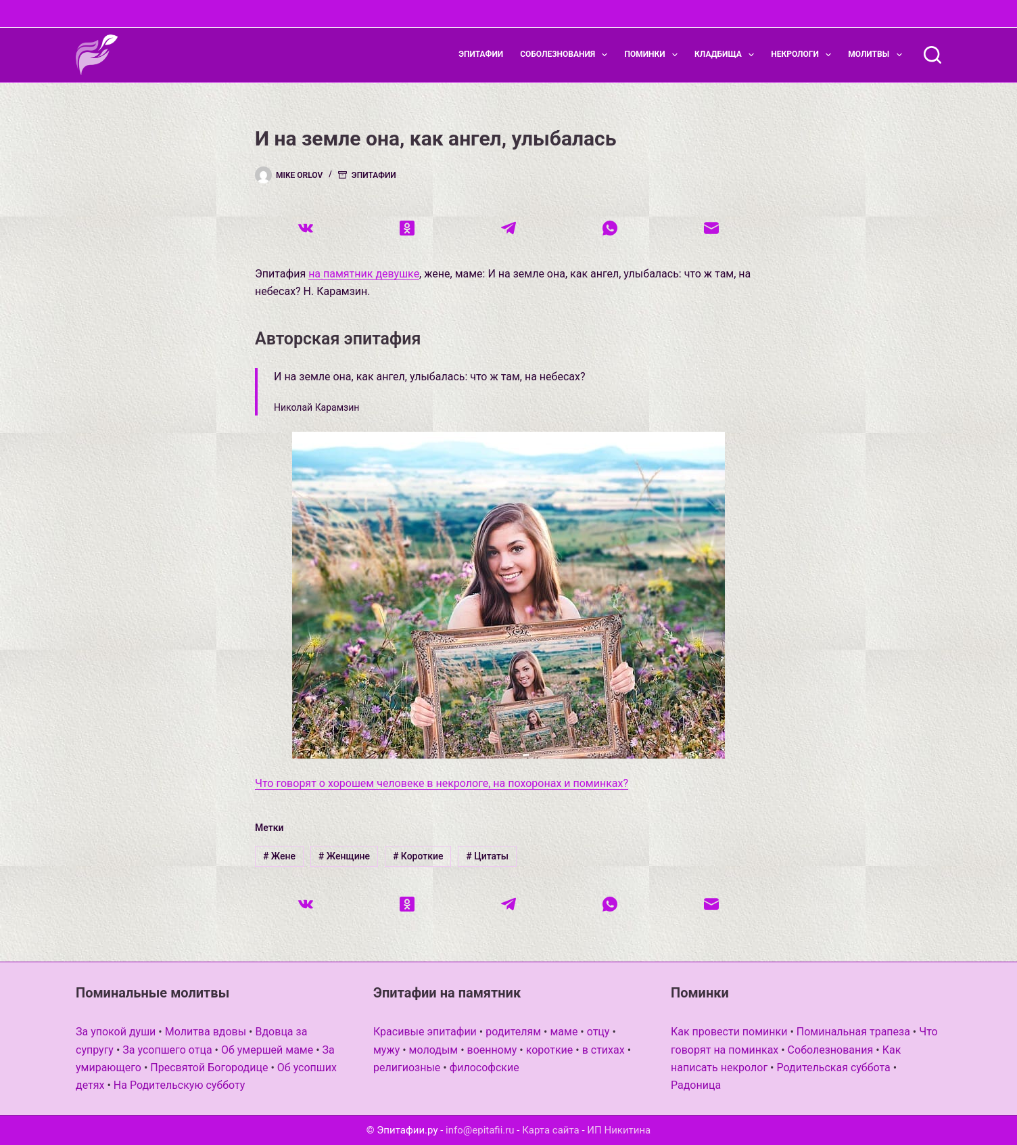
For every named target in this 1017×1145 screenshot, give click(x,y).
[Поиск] (932, 55)
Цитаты (487, 856)
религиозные (406, 1067)
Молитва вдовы (205, 1031)
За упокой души (116, 1031)
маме (563, 1031)
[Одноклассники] (407, 228)
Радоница (696, 1085)
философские (484, 1067)
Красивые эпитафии (425, 1031)
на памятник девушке (363, 273)
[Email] (711, 228)
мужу (386, 1049)
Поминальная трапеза (853, 1031)
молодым (433, 1049)
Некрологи (803, 55)
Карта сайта (551, 1130)
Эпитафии (480, 54)
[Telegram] (508, 228)
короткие (549, 1049)
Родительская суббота (833, 1067)
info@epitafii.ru (480, 1130)
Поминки (653, 55)
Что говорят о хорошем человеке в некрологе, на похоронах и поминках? (441, 783)
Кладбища (726, 55)
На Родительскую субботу (179, 1085)
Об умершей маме (267, 1049)
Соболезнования (566, 55)
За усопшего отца (167, 1049)
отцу (598, 1031)
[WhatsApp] (610, 228)
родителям (513, 1031)
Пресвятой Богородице (209, 1067)
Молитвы (877, 55)
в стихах (603, 1049)
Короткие (418, 856)
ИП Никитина (619, 1130)
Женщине (344, 856)
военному (492, 1049)
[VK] (305, 228)
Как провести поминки (729, 1031)
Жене (279, 856)
